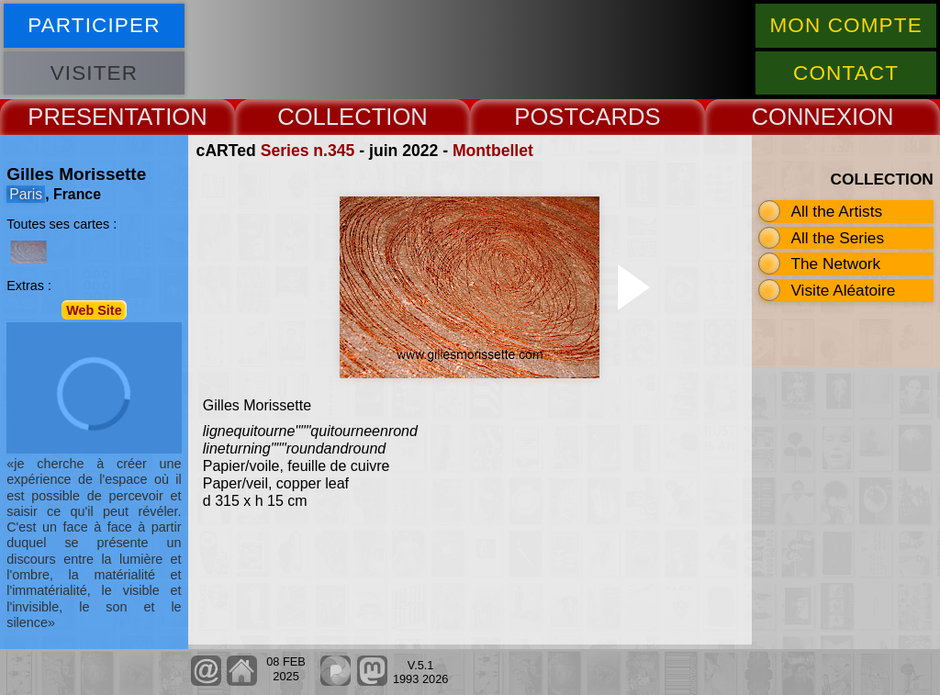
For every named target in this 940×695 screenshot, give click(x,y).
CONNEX (801, 116)
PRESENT (82, 116)
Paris (25, 194)
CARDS (619, 116)
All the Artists (836, 211)
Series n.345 (308, 150)
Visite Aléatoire (842, 290)
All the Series (837, 238)
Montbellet (493, 150)
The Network (835, 263)
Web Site (94, 309)
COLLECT (331, 116)
